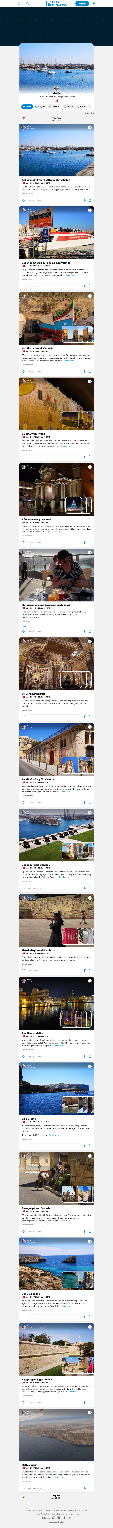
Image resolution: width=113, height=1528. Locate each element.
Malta (56, 93)
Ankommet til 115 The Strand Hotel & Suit (46, 180)
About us (55, 1511)
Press (77, 1511)
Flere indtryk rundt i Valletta (38, 950)
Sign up (82, 3)
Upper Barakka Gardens (36, 865)
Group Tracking (67, 1511)
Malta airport (29, 1465)
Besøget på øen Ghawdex (37, 1208)
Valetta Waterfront (33, 434)
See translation (27, 193)
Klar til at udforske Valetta (37, 348)
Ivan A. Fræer (30, 129)
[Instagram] (53, 1518)
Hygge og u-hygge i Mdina (37, 1379)
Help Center (62, 1514)
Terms (84, 1511)
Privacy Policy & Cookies (44, 1514)
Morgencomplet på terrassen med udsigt (46, 605)
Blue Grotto (29, 1119)
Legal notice (73, 1514)
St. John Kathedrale (33, 693)
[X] (69, 1518)
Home (47, 1511)
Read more (71, 275)
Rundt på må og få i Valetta (38, 779)
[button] (94, 3)
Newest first (89, 113)
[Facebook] (59, 1518)
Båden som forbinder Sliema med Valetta (46, 263)
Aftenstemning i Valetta (36, 519)
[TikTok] (64, 1518)
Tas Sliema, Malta (32, 1033)
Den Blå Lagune (31, 1294)
